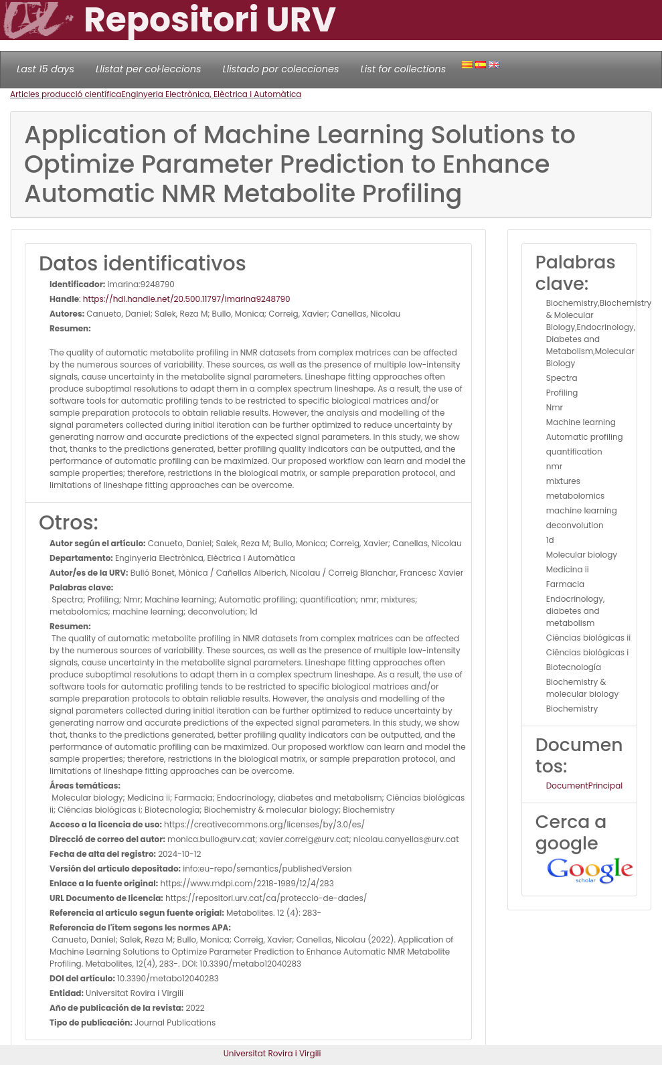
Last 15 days (45, 69)
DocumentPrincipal (584, 785)
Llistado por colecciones (281, 69)
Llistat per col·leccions (148, 69)
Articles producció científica (65, 94)
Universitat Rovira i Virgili (272, 1053)
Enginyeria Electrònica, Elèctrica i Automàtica (211, 94)
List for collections (403, 69)
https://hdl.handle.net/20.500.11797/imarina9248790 (187, 299)
